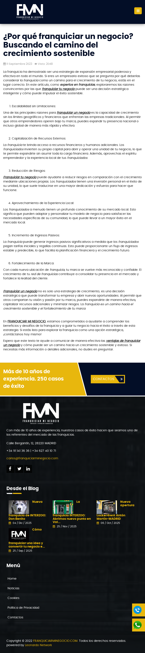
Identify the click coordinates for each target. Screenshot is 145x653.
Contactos (15, 617)
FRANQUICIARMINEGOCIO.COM (55, 640)
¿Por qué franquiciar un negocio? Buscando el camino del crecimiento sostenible (68, 45)
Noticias (13, 588)
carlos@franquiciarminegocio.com (32, 458)
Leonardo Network (38, 645)
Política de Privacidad (23, 607)
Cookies (13, 598)
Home (12, 578)
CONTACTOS (103, 379)
